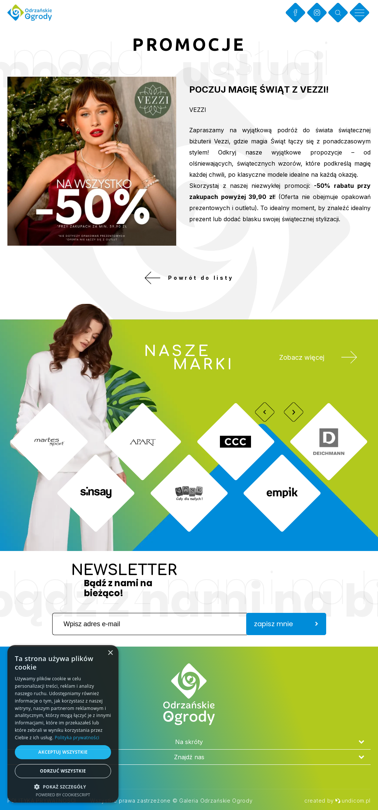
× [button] (110, 653)
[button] (63, 786)
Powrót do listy (189, 278)
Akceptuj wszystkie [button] (62, 752)
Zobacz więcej (318, 357)
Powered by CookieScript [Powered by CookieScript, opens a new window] (63, 794)
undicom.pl (353, 800)
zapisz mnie (286, 624)
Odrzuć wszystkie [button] (63, 771)
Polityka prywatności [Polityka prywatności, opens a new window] (77, 737)
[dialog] (62, 724)
